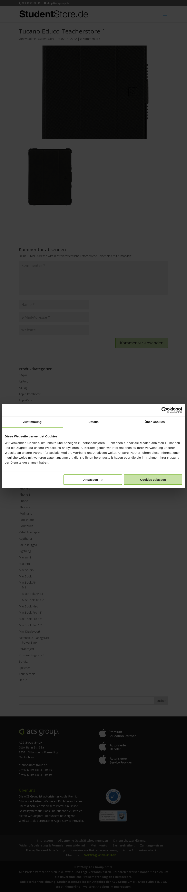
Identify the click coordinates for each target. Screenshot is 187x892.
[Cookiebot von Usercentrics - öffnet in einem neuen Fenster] (164, 410)
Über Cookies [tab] (155, 422)
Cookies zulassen (153, 479)
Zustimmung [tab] (32, 422)
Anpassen (93, 479)
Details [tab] (93, 422)
